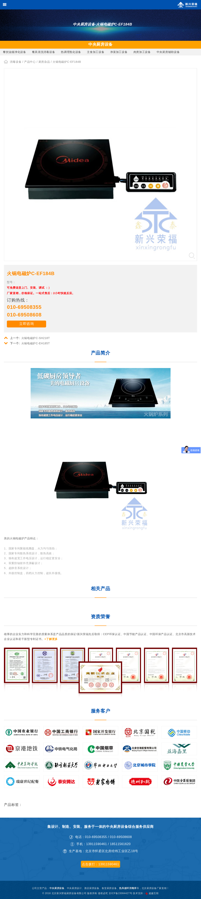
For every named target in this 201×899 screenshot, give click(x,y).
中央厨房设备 (56, 888)
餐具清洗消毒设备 (43, 52)
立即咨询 (26, 324)
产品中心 (30, 61)
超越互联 (154, 893)
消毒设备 (15, 61)
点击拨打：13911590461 (100, 864)
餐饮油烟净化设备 (14, 52)
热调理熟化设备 (71, 52)
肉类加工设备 (142, 52)
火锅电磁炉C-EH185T (27, 343)
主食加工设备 (95, 52)
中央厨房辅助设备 (168, 52)
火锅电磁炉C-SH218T (27, 338)
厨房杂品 (44, 61)
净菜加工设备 (118, 52)
